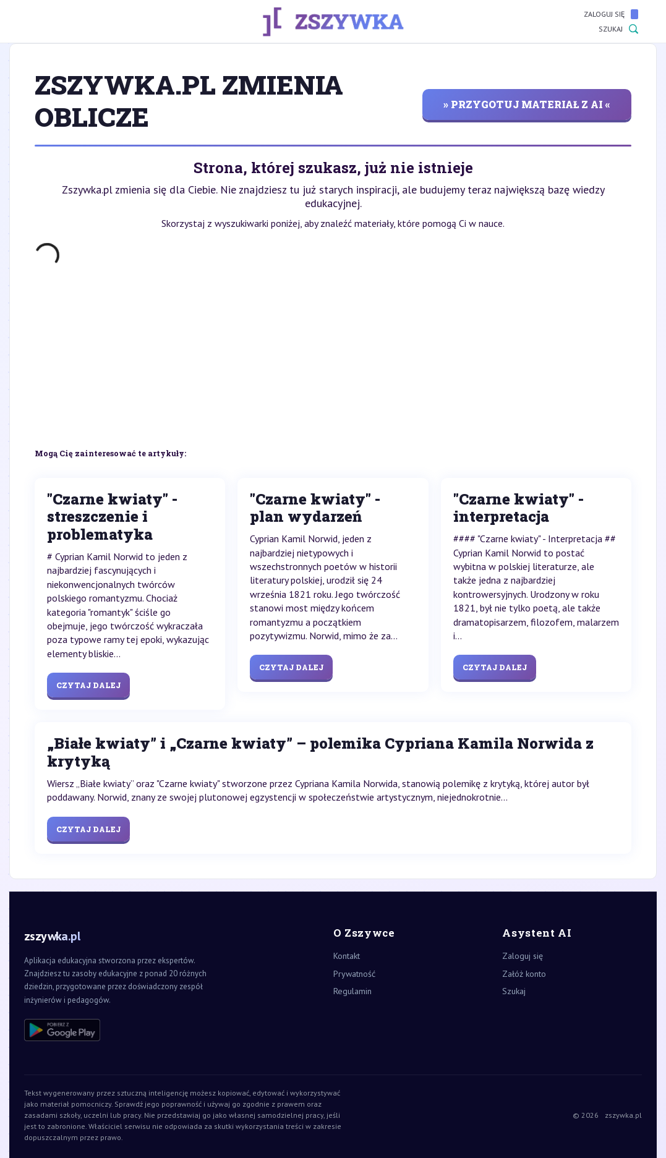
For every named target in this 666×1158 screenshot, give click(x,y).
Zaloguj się (611, 14)
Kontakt (346, 955)
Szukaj (618, 29)
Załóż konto (524, 973)
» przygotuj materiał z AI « (526, 104)
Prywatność (354, 973)
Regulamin (352, 991)
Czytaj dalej (88, 685)
